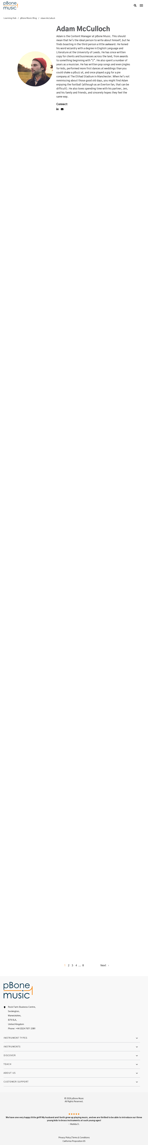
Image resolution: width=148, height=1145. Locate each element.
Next (104, 965)
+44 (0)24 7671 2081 (26, 1028)
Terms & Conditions (81, 1137)
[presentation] (141, 5)
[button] (135, 5)
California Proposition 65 (74, 1141)
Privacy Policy (64, 1137)
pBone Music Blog (28, 18)
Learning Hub (10, 18)
